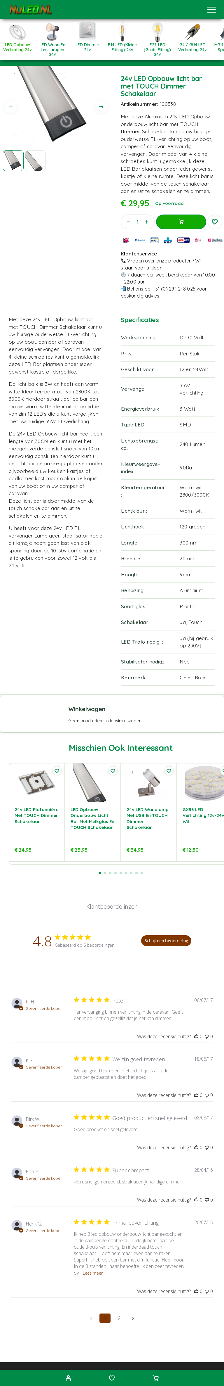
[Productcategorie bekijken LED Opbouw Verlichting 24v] (17, 45)
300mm (188, 543)
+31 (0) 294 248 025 (174, 289)
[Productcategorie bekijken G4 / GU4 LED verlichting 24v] (192, 45)
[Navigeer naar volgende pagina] (133, 1318)
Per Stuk (190, 353)
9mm (186, 574)
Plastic (187, 606)
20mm (187, 558)
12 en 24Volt (194, 369)
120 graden (192, 526)
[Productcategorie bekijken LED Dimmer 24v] (87, 45)
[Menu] (211, 9)
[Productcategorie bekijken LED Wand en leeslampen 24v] (52, 47)
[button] (100, 873)
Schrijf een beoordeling (166, 940)
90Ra (186, 467)
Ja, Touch (191, 622)
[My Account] (68, 1378)
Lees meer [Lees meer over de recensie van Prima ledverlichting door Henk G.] (93, 1273)
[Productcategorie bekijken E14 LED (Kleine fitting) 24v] (122, 45)
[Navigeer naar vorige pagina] (91, 1318)
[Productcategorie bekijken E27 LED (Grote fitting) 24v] (157, 47)
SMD (185, 424)
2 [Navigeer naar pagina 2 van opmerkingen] (119, 1318)
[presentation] (10, 106)
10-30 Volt (192, 337)
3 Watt (187, 409)
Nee (185, 662)
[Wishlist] (112, 1378)
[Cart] (156, 1378)
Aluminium (191, 590)
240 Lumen (192, 444)
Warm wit (191, 511)
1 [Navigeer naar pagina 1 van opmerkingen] (105, 1318)
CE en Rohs (193, 677)
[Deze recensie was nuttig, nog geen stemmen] (196, 1036)
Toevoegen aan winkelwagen (181, 222)
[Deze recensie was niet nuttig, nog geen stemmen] (207, 1036)
